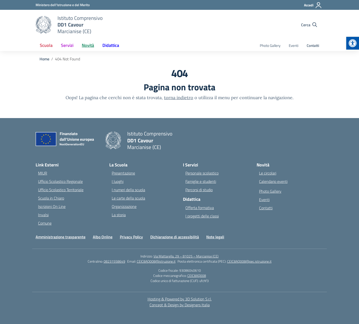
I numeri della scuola (128, 190)
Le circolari (267, 173)
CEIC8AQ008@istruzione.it (156, 261)
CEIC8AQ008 (196, 275)
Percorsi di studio (199, 190)
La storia (119, 215)
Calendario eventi (273, 181)
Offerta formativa (199, 208)
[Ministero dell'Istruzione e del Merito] (63, 4)
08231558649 (114, 261)
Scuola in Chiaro (51, 198)
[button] (352, 43)
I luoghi (118, 181)
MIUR (42, 173)
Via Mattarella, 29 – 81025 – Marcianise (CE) (186, 256)
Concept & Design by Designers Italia (180, 305)
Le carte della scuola (128, 198)
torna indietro (178, 97)
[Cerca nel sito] (309, 25)
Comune (45, 223)
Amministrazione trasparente (60, 237)
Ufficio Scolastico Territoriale (60, 190)
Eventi (293, 45)
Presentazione (123, 173)
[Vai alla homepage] (80, 25)
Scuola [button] (46, 45)
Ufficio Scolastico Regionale (60, 181)
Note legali (215, 237)
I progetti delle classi (202, 216)
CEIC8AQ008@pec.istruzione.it (249, 261)
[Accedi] (313, 5)
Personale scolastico (202, 173)
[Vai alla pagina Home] (44, 59)
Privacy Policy (131, 237)
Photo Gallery (270, 45)
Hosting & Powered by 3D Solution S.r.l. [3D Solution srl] (180, 299)
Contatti (313, 45)
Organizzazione (124, 206)
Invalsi (43, 215)
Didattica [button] (110, 45)
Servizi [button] (67, 45)
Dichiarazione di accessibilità (174, 237)
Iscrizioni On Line (52, 206)
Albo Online (102, 237)
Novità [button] (88, 45)
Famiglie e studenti (200, 181)
